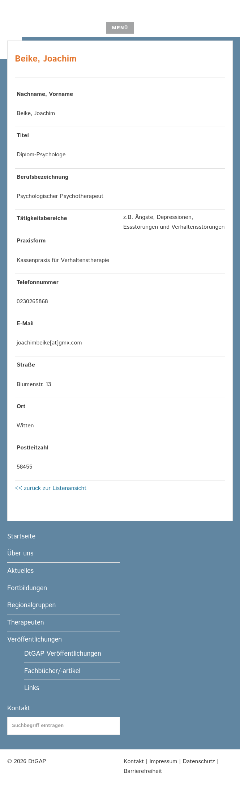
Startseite (21, 536)
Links (31, 688)
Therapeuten (25, 622)
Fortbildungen (27, 588)
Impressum (163, 761)
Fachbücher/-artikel (52, 671)
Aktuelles (20, 571)
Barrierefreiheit (143, 771)
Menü (120, 27)
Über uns (20, 553)
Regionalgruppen (31, 605)
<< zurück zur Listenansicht (50, 488)
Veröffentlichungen (34, 639)
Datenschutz (199, 761)
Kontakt (18, 708)
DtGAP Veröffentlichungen (62, 654)
